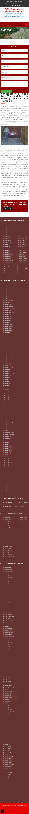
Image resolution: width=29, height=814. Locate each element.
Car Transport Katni (6, 477)
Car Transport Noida (6, 228)
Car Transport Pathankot (23, 232)
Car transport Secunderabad (8, 649)
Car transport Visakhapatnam (8, 653)
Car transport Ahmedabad (7, 517)
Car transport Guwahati (7, 502)
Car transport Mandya (6, 758)
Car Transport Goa (6, 389)
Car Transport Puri (6, 357)
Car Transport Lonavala (7, 450)
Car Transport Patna (21, 254)
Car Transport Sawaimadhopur (8, 532)
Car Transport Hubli (6, 744)
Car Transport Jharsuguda (7, 290)
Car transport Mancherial (7, 716)
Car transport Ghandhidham (8, 556)
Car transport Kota (6, 534)
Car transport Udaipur (22, 519)
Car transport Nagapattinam (8, 785)
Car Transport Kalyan (6, 459)
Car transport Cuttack (6, 610)
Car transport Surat (6, 552)
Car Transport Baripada (7, 359)
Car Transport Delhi (6, 226)
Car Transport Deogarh (7, 418)
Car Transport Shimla (22, 234)
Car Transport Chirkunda (7, 491)
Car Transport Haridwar (22, 238)
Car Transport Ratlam (6, 410)
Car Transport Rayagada (7, 363)
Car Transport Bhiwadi (6, 232)
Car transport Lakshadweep (8, 764)
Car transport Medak (6, 677)
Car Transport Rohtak (22, 244)
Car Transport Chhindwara (7, 326)
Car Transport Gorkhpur (22, 226)
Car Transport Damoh (6, 400)
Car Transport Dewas (6, 383)
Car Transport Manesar (7, 271)
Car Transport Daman (6, 310)
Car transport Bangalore (7, 567)
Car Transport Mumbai (7, 341)
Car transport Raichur (6, 750)
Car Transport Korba (6, 304)
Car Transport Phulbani (7, 296)
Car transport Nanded (6, 519)
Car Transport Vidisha (6, 452)
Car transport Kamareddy (7, 632)
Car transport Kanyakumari (7, 781)
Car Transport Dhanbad (7, 416)
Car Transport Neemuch (7, 402)
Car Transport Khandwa (7, 396)
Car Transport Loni (6, 302)
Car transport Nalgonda (7, 679)
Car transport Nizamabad (7, 793)
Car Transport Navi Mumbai (8, 312)
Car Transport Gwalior (6, 408)
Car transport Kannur (6, 612)
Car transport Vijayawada (7, 740)
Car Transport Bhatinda (22, 224)
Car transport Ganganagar (7, 538)
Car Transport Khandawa (7, 481)
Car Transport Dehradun (22, 263)
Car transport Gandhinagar (7, 536)
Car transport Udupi (6, 669)
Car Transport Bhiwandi (7, 318)
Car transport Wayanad (7, 791)
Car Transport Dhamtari (7, 446)
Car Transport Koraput (6, 430)
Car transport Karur (6, 689)
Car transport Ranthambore (8, 526)
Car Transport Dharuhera (7, 234)
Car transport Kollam (6, 734)
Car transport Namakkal (7, 693)
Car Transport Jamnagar (7, 546)
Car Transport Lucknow (21, 271)
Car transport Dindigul (6, 598)
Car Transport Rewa (6, 381)
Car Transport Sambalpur (7, 286)
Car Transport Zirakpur (7, 263)
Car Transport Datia (6, 406)
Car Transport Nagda (6, 475)
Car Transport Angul (7, 298)
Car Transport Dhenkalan (7, 369)
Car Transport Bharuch (22, 517)
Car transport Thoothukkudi (7, 773)
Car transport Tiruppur (6, 594)
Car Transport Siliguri (19, 506)
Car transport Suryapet (7, 643)
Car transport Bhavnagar (23, 522)
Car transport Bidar (6, 576)
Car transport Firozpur (6, 548)
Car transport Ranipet (6, 600)
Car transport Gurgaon (7, 224)
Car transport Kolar (6, 754)
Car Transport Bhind (6, 465)
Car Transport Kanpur (21, 250)
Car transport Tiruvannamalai (8, 783)
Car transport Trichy (6, 732)
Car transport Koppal (6, 752)
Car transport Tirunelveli (7, 771)
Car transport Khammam (7, 799)
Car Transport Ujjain (6, 479)
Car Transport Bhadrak (6, 426)
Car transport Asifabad (7, 634)
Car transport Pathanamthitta (8, 616)
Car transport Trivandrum (7, 592)
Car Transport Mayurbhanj (7, 436)
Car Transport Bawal (6, 236)
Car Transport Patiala (21, 256)
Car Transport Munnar (6, 626)
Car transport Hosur (6, 604)
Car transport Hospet (6, 663)
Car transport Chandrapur (7, 756)
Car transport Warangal (7, 706)
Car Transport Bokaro (6, 349)
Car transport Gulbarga (7, 657)
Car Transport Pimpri (6, 385)
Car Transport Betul (6, 473)
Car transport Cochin (6, 762)
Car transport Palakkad (7, 789)
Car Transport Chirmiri (6, 375)
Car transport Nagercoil (7, 691)
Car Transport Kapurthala (22, 269)
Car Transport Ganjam (6, 424)
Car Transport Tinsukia (6, 506)
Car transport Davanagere (7, 571)
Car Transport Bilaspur (6, 314)
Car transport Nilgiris (6, 602)
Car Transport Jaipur (22, 242)
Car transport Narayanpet (7, 718)
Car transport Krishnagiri (7, 779)
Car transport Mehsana (7, 554)
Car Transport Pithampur (7, 471)
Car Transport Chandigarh (7, 260)
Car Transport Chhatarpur (7, 328)
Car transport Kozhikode (7, 787)
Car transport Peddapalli (7, 720)
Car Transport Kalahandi (7, 294)
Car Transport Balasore (7, 288)
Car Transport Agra (6, 244)
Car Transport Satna (6, 457)
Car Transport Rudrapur (21, 273)
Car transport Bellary (6, 659)
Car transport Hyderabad (7, 647)
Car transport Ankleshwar (7, 524)
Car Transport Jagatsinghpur (8, 434)
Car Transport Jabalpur (7, 379)
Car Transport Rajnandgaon (8, 373)
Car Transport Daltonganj (7, 422)
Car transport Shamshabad (7, 641)
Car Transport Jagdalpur (7, 444)
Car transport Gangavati (7, 671)
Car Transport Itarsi (6, 332)
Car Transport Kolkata (23, 502)
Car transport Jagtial (6, 795)
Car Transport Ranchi (6, 485)
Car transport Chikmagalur (7, 584)
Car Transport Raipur (6, 442)
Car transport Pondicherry (7, 766)
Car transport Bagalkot (7, 578)
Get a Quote (7, 209)
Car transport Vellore (6, 675)
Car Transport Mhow (6, 320)
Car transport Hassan (6, 580)
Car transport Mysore (6, 655)
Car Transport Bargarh (6, 292)
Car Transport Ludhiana (21, 252)
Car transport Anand (6, 540)
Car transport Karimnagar (7, 714)
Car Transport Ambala (6, 258)
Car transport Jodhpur (6, 528)
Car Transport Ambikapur (7, 306)
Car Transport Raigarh (6, 414)
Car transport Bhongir (6, 645)
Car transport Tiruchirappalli (8, 768)
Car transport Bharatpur (7, 550)
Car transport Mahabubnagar (8, 797)
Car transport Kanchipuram (7, 606)
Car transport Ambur (6, 695)
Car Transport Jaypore (6, 361)
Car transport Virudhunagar (8, 687)
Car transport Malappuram (7, 614)
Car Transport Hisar (21, 265)
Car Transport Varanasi (22, 236)
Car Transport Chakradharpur (8, 487)
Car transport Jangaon (7, 630)
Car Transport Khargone (7, 330)
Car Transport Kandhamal (7, 367)
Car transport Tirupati (6, 651)
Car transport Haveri (6, 760)
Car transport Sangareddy (7, 722)
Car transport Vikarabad (7, 724)
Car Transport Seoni (6, 337)
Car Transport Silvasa (6, 461)
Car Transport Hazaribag (7, 420)
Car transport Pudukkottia (7, 608)
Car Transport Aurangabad (8, 300)
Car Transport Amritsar (21, 260)
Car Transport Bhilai (6, 448)
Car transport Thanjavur (7, 730)
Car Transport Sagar (6, 322)
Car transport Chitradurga (7, 582)
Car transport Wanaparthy (7, 620)
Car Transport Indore (6, 438)
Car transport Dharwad (7, 569)
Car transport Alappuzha (7, 699)
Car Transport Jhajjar (22, 246)
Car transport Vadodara (22, 524)
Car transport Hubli (6, 622)
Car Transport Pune (6, 392)
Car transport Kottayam (7, 728)
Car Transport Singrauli (7, 463)
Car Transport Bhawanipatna (8, 432)
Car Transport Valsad (6, 483)
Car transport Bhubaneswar (8, 284)
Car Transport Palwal (7, 242)
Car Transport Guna (6, 398)
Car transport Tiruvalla (6, 704)
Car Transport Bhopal (6, 339)
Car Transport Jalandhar (22, 267)
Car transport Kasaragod (7, 701)
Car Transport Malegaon (7, 316)
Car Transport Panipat (6, 252)
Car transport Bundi (22, 528)
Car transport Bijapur (6, 748)
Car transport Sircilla (6, 681)
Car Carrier (13, 35)
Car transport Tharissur (7, 738)
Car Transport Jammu (22, 230)
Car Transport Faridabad (7, 230)
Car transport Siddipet (6, 618)
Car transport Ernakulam (7, 697)
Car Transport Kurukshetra (7, 254)
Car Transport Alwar (6, 246)
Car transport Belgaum (7, 746)
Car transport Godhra (22, 526)
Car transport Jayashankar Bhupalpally (10, 712)
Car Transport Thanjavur (7, 685)
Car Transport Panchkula (7, 267)
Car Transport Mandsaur (7, 469)
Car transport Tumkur (6, 661)
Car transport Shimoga (7, 574)
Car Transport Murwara (7, 394)
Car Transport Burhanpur (7, 324)
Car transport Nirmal (6, 639)
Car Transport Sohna (7, 240)
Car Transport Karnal (6, 256)
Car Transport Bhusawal (7, 343)
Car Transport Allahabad (22, 258)
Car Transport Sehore (6, 404)
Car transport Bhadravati (7, 667)
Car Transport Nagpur (6, 345)
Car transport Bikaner (6, 522)
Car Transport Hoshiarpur (23, 228)
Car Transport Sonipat (6, 250)
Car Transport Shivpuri (6, 467)
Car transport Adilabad (7, 628)
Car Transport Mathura (7, 273)
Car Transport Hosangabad (7, 412)
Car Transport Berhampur (7, 355)
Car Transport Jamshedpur (7, 347)
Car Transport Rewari (7, 238)
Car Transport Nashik (6, 371)
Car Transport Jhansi (6, 454)
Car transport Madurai (6, 590)
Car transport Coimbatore (7, 588)
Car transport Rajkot (6, 542)
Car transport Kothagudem (7, 708)
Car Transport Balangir (7, 428)
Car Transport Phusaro (6, 351)
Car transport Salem (6, 596)
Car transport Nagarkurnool (8, 636)
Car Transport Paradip (6, 365)
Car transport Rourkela (7, 736)
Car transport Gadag (6, 665)
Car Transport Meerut (6, 269)
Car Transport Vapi (6, 377)
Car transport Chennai (6, 673)
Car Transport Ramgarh (7, 353)
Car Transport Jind (21, 240)
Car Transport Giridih (6, 489)
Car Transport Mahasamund (8, 308)
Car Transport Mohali (6, 265)
